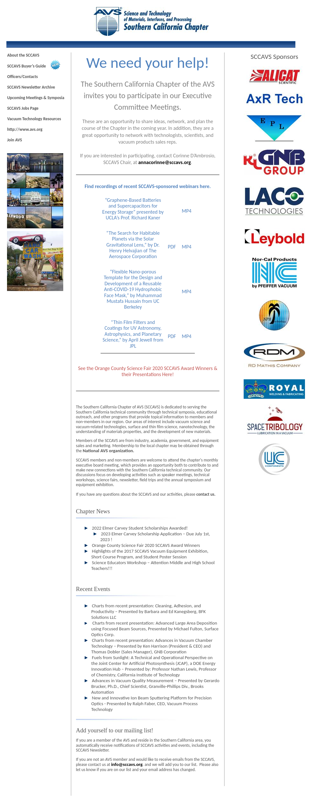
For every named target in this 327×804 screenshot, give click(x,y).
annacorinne (164, 162)
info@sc (126, 764)
